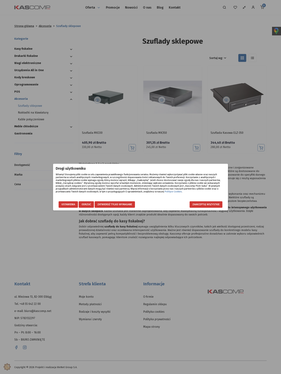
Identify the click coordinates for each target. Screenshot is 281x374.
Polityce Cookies (173, 191)
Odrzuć (86, 204)
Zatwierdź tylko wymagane (114, 204)
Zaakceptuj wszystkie (206, 204)
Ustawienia (68, 204)
